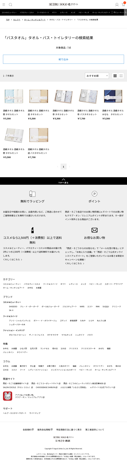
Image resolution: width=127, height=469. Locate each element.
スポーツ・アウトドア (114, 284)
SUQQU (106, 306)
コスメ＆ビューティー (9, 12)
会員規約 (27, 429)
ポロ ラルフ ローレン (17, 334)
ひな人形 (23, 348)
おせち (101, 348)
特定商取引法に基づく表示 (69, 429)
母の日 (55, 348)
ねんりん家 (101, 320)
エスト (90, 306)
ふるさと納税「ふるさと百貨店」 (73, 387)
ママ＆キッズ (66, 334)
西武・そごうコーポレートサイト (44, 383)
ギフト (54, 12)
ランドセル (44, 348)
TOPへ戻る (63, 182)
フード (22, 369)
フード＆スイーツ (43, 12)
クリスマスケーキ (88, 348)
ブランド (8, 297)
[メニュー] (3, 4)
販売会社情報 (43, 429)
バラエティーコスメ (32, 284)
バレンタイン (8, 352)
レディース (63, 12)
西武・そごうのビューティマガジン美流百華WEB (83, 383)
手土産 (32, 366)
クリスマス (73, 348)
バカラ (90, 334)
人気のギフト (64, 366)
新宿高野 (73, 320)
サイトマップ (34, 413)
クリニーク (116, 306)
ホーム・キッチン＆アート (101, 12)
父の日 (63, 348)
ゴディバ (63, 320)
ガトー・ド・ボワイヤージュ (45, 320)
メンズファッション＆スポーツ (63, 369)
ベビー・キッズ (83, 12)
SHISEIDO (13, 306)
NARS (82, 306)
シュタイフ (79, 334)
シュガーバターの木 (17, 324)
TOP (7, 20)
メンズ (73, 12)
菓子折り (23, 366)
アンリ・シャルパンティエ (20, 320)
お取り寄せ (51, 366)
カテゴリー (9, 279)
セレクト (16, 20)
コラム (6, 361)
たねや (83, 320)
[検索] (10, 4)
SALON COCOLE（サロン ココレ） (17, 387)
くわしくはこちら (11, 259)
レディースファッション (38, 369)
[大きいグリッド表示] (121, 76)
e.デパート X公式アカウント (101, 387)
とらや (91, 320)
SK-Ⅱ (11, 310)
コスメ (14, 369)
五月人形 (33, 348)
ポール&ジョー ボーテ (51, 306)
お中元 (30, 287)
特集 (5, 343)
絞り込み (63, 59)
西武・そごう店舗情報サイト (14, 383)
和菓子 (41, 366)
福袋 (108, 348)
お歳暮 (38, 287)
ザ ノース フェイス (36, 334)
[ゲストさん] (117, 4)
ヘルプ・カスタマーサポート (14, 413)
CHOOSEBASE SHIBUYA (45, 387)
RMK (97, 306)
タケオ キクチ (52, 334)
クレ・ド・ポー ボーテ (29, 306)
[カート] (123, 4)
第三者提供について (94, 429)
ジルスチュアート (70, 306)
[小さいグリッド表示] (115, 76)
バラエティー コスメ (27, 12)
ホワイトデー (22, 352)
